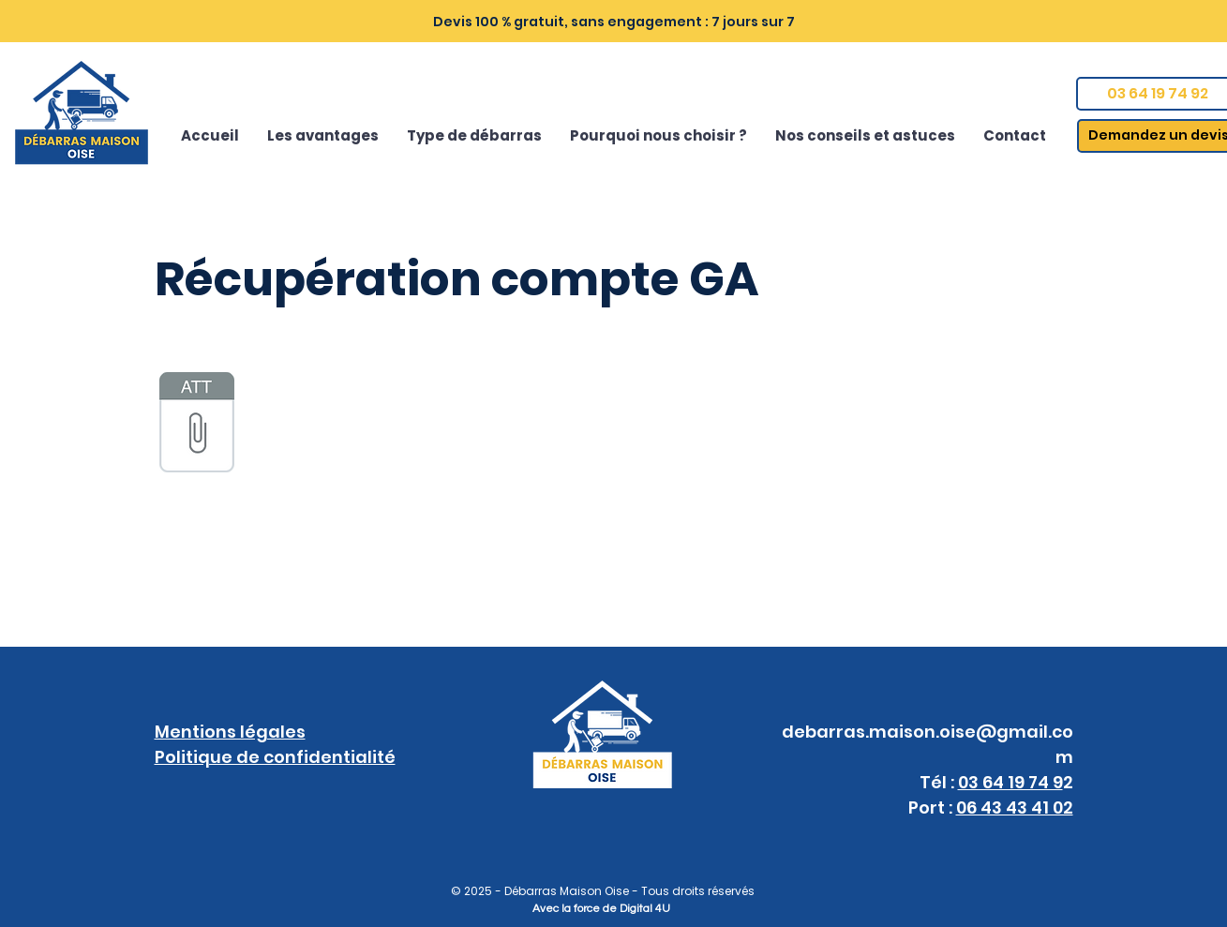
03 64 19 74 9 (1010, 782)
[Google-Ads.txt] (197, 424)
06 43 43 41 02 (1014, 807)
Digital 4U (645, 909)
